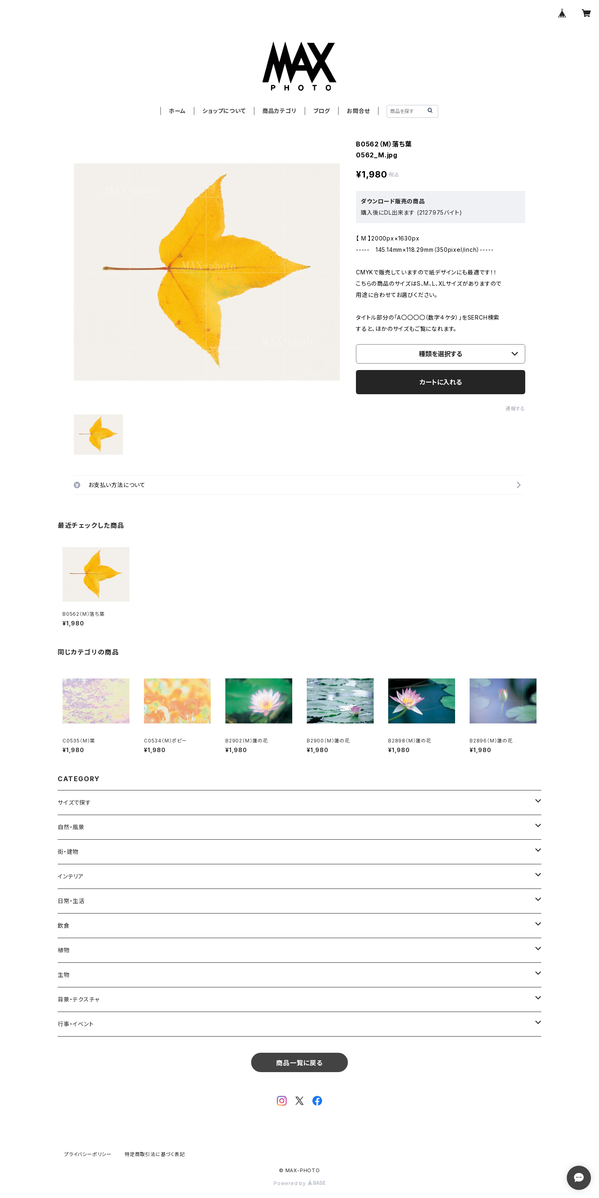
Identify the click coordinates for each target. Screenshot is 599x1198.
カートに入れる (441, 382)
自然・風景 (71, 827)
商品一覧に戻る (299, 1063)
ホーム (177, 110)
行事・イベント (76, 1023)
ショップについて (223, 110)
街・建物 (68, 851)
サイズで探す (74, 802)
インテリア (71, 876)
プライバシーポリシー (88, 1154)
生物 (64, 974)
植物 (64, 950)
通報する (515, 409)
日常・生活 (71, 900)
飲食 (64, 925)
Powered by (299, 1183)
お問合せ (358, 110)
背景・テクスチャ (78, 999)
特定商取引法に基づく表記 (155, 1154)
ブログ (321, 110)
